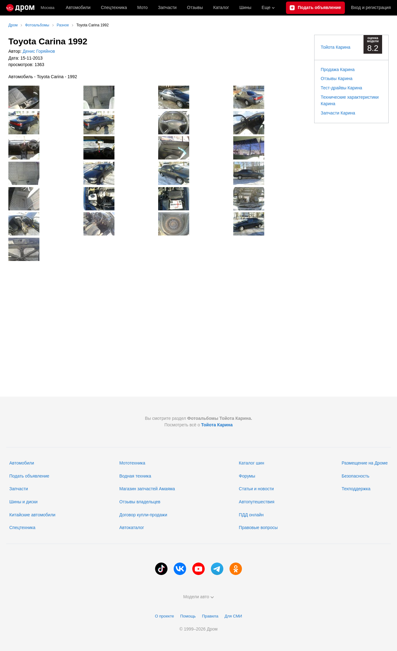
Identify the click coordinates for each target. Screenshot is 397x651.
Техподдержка (355, 488)
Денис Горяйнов (38, 51)
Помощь (188, 616)
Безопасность (355, 476)
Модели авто (198, 596)
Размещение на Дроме (364, 462)
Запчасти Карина (338, 112)
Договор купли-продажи (143, 514)
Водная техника (135, 476)
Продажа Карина (338, 69)
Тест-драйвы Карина (341, 87)
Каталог (221, 7)
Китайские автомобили (32, 514)
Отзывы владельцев (139, 501)
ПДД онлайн (251, 514)
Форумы (247, 476)
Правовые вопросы (258, 527)
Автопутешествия (256, 501)
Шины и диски (23, 501)
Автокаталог (131, 527)
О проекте (164, 616)
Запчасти (167, 7)
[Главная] (20, 8)
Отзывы (195, 7)
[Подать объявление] (315, 8)
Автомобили (78, 7)
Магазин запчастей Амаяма (147, 488)
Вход (371, 7)
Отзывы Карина (336, 78)
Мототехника (132, 462)
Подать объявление (29, 476)
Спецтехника (22, 527)
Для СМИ (233, 616)
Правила (210, 616)
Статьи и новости (256, 488)
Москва (47, 7)
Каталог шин (251, 462)
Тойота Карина (335, 47)
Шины (245, 7)
